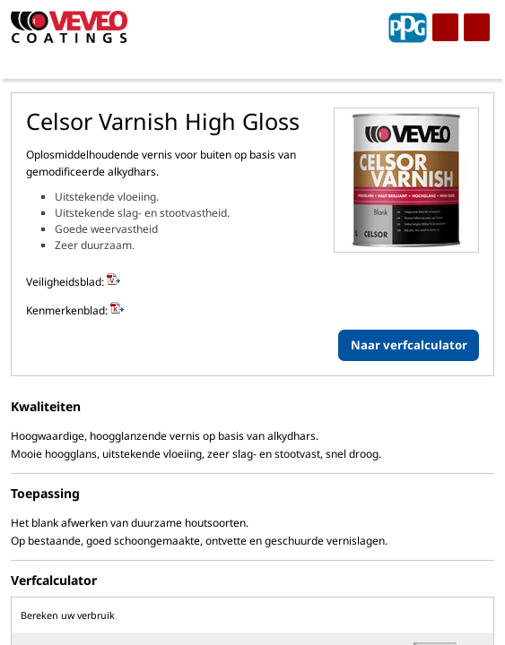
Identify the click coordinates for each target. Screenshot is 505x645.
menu (445, 27)
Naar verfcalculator (409, 345)
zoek (477, 27)
